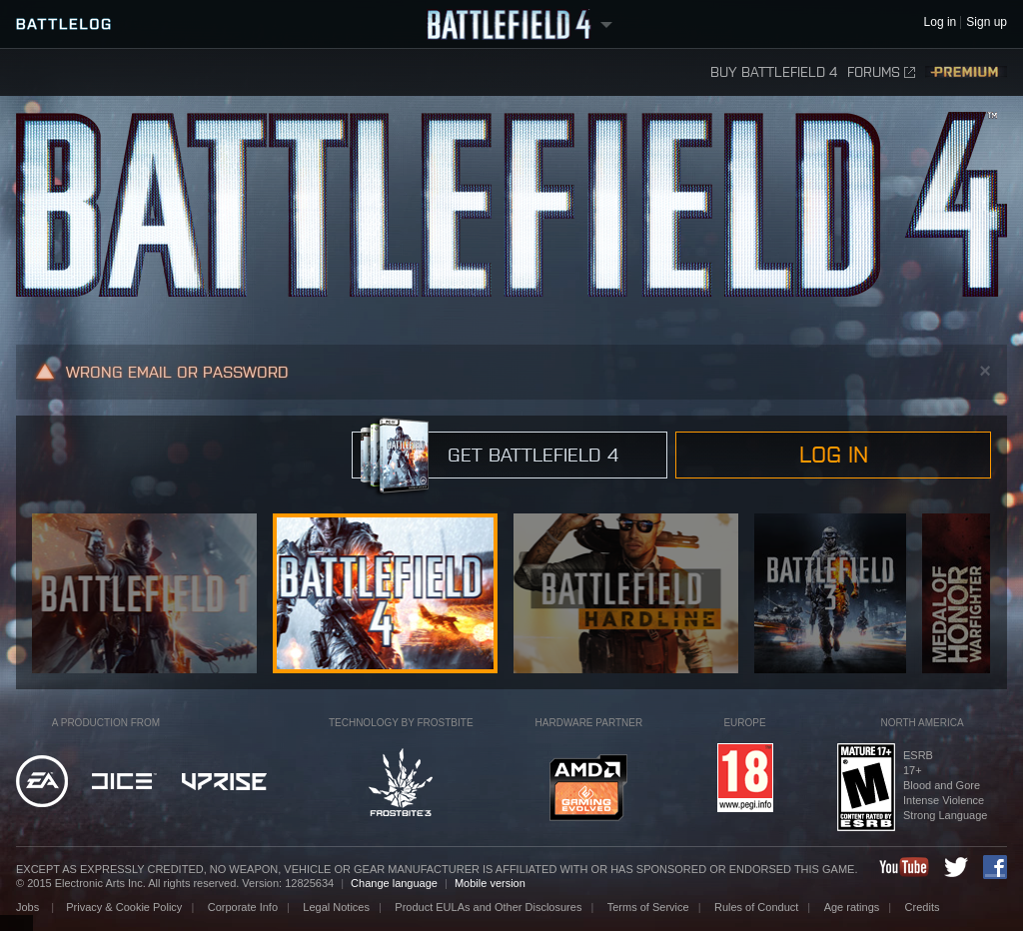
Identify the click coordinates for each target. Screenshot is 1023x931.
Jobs (29, 907)
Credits (922, 907)
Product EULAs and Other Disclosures (488, 907)
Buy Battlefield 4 (773, 72)
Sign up (986, 22)
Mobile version (490, 883)
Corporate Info (243, 907)
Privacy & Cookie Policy (124, 907)
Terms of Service (648, 907)
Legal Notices (336, 907)
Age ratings (852, 907)
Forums (881, 72)
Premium (966, 72)
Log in (833, 454)
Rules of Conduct (756, 907)
